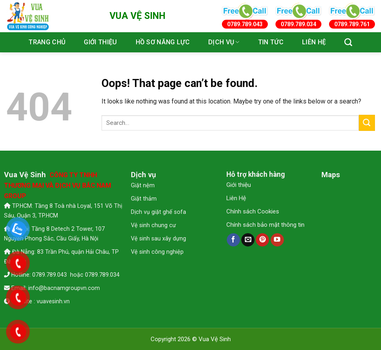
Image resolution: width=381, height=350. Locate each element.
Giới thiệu (100, 42)
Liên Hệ (236, 198)
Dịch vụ (224, 42)
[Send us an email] (248, 240)
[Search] (348, 42)
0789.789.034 (102, 274)
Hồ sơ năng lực (163, 42)
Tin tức (271, 42)
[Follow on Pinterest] (262, 240)
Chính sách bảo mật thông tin (265, 224)
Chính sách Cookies (252, 211)
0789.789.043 (50, 274)
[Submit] (367, 122)
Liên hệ (314, 42)
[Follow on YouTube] (277, 240)
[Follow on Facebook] (233, 240)
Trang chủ (47, 42)
